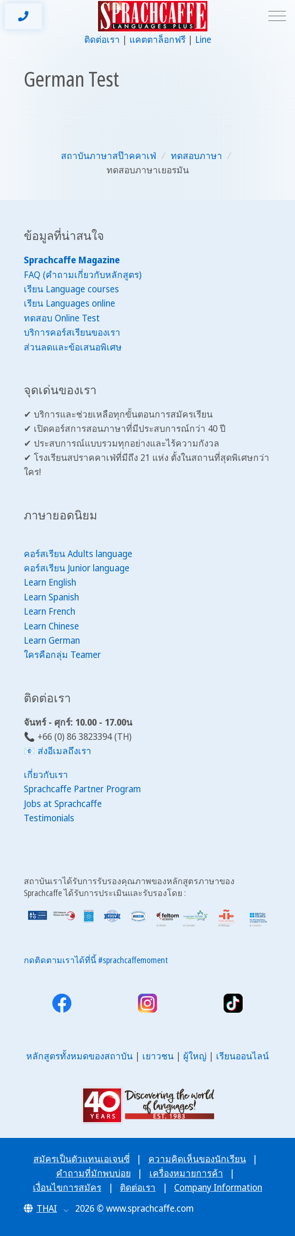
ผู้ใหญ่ (194, 1056)
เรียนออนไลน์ (242, 1056)
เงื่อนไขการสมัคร (67, 1187)
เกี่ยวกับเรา (46, 774)
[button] (46, 1208)
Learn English (50, 582)
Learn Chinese (51, 626)
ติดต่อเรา (102, 39)
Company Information (218, 1187)
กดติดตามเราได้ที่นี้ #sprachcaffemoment (96, 960)
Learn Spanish (51, 597)
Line (203, 39)
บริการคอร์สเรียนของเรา (72, 332)
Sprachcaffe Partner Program (82, 789)
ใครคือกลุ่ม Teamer (62, 654)
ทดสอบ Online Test (62, 318)
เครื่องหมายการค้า (186, 1173)
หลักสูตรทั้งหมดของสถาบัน (79, 1056)
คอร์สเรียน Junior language (76, 568)
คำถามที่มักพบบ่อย (93, 1173)
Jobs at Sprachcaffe (63, 803)
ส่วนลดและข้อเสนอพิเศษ (73, 347)
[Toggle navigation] (277, 16)
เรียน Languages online (69, 303)
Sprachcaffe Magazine (72, 260)
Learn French (49, 611)
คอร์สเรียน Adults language (78, 554)
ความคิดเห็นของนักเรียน (197, 1159)
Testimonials (49, 818)
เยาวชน (158, 1056)
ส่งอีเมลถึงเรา (64, 751)
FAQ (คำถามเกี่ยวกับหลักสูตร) (82, 275)
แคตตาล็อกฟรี (157, 39)
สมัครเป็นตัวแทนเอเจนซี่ (81, 1159)
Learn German (52, 640)
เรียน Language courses (71, 289)
